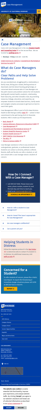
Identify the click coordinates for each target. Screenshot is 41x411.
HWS (23, 113)
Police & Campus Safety (11, 141)
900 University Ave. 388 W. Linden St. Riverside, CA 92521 (7, 350)
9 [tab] (32, 36)
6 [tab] (23, 36)
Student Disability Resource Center (15, 131)
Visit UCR (4, 339)
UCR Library (5, 319)
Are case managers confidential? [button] (18, 223)
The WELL (6, 138)
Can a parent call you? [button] (15, 229)
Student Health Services (11, 134)
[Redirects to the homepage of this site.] (2, 40)
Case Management (14, 5)
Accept (8, 408)
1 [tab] (9, 36)
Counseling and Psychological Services (16, 129)
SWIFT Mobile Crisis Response (13, 136)
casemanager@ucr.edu (11, 358)
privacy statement (14, 403)
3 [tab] (15, 36)
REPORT (9, 289)
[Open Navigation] (39, 11)
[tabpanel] (20, 25)
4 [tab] (18, 36)
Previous (1, 25)
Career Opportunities (8, 329)
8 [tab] (29, 36)
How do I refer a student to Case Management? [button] (18, 209)
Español (4, 332)
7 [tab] (26, 36)
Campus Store (6, 325)
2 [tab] (12, 36)
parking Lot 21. (14, 53)
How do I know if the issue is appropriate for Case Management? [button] (21, 217)
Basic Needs (7, 121)
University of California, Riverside (14, 11)
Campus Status (6, 322)
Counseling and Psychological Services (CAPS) (15, 384)
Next (40, 25)
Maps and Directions (8, 335)
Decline (21, 408)
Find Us (12, 369)
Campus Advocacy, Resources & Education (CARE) (20, 124)
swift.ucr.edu (8, 257)
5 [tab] (20, 36)
